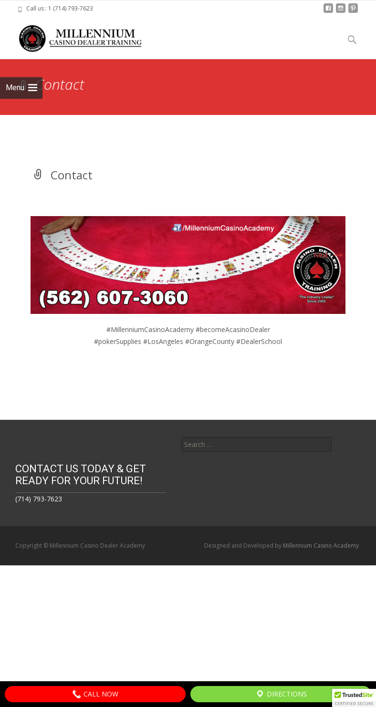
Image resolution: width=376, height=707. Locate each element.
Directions (281, 694)
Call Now (95, 694)
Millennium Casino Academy (321, 545)
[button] (354, 698)
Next (329, 255)
